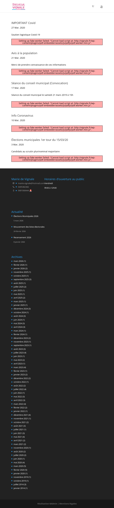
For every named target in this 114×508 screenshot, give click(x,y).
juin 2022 (18, 392)
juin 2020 (18, 458)
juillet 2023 (18, 352)
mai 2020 (18, 462)
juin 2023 (18, 356)
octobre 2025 (20, 275)
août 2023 (18, 349)
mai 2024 (18, 323)
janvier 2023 (19, 374)
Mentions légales (68, 503)
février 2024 (19, 334)
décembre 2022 (21, 378)
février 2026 (19, 264)
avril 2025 (18, 297)
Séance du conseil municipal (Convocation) (39, 83)
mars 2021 (18, 444)
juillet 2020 (18, 455)
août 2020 (18, 451)
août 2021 (18, 425)
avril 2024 (18, 327)
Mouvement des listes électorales (29, 226)
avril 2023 (18, 363)
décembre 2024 (21, 308)
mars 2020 (18, 466)
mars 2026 (18, 261)
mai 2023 (18, 360)
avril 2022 (18, 400)
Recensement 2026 (22, 237)
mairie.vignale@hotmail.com (31, 183)
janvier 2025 (19, 305)
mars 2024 (18, 330)
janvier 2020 (19, 473)
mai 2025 (18, 294)
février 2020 (19, 469)
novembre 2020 (21, 447)
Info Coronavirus (22, 115)
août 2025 (18, 283)
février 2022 (19, 407)
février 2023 (19, 370)
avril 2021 (18, 440)
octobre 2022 (20, 381)
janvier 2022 (19, 411)
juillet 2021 (18, 429)
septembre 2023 (21, 345)
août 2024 (18, 316)
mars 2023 (18, 367)
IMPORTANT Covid (23, 23)
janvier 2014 (19, 488)
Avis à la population (24, 53)
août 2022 (18, 385)
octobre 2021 (20, 422)
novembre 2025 (21, 272)
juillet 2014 (18, 484)
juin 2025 (18, 290)
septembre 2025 (21, 279)
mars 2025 (18, 301)
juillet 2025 (18, 286)
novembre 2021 (21, 418)
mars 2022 (18, 404)
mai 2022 (18, 396)
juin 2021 (18, 433)
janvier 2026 (19, 268)
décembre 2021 (21, 414)
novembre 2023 (21, 341)
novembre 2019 (21, 477)
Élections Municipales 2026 (26, 216)
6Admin (53, 503)
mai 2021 (18, 436)
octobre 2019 (20, 480)
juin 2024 (18, 319)
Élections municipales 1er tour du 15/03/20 (39, 140)
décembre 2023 (21, 338)
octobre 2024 (20, 312)
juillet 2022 (18, 389)
